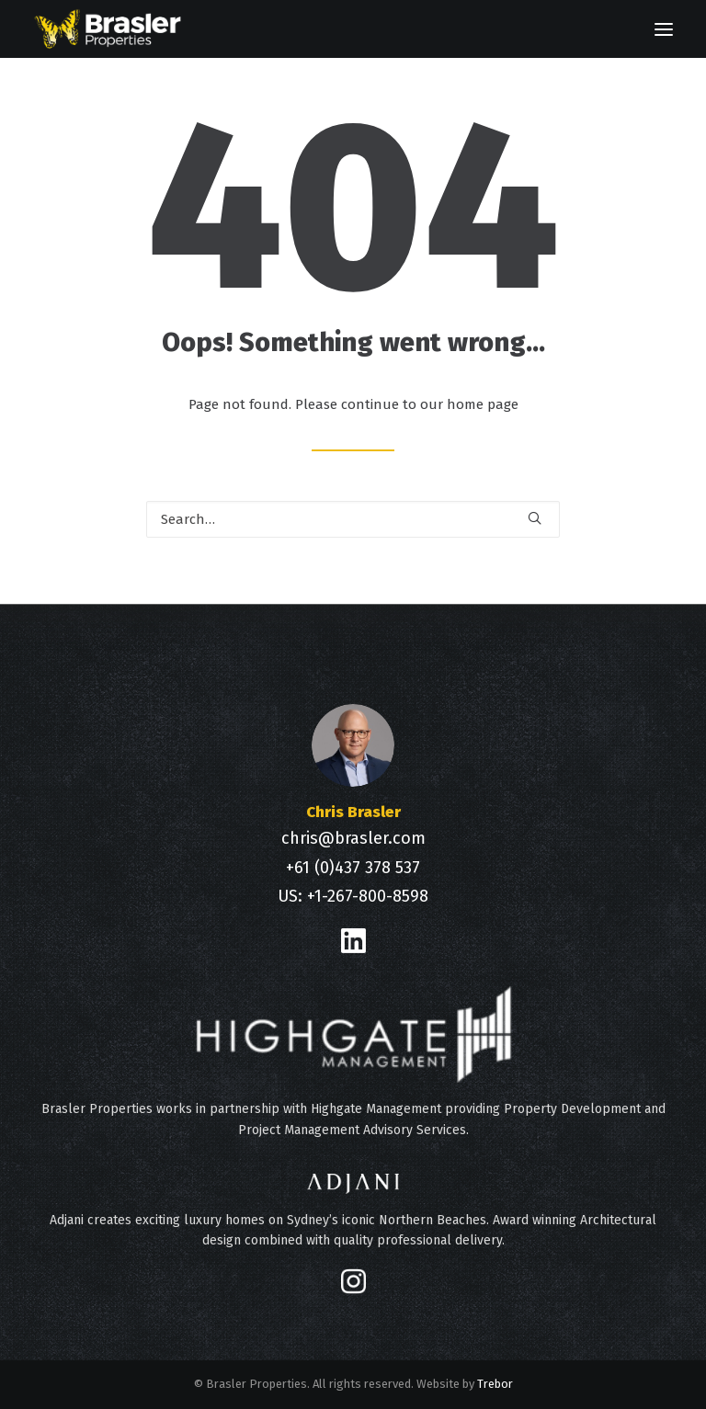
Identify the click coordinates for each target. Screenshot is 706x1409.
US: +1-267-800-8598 (353, 896)
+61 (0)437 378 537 (353, 868)
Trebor (495, 1384)
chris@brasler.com (353, 838)
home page (482, 404)
